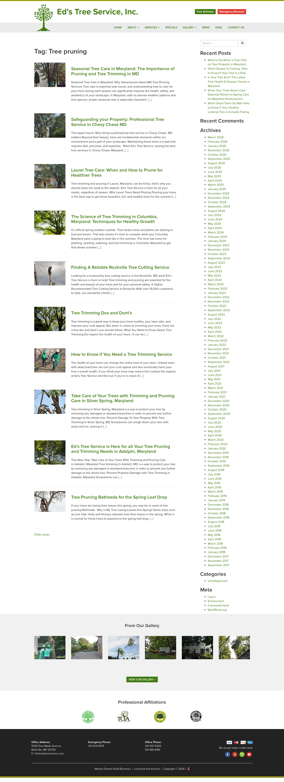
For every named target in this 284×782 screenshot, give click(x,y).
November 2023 (218, 254)
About (127, 27)
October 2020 (217, 413)
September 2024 (219, 210)
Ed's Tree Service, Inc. (101, 11)
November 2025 (218, 154)
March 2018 (216, 547)
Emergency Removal (231, 11)
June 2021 (215, 379)
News (204, 27)
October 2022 (217, 310)
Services (147, 27)
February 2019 (217, 500)
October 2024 (217, 206)
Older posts (42, 553)
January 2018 (217, 556)
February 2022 (217, 344)
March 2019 (216, 495)
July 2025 (214, 171)
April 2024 (214, 232)
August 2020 (216, 422)
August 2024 (216, 215)
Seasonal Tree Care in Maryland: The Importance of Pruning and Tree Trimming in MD (123, 71)
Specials (167, 27)
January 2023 (217, 297)
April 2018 (214, 543)
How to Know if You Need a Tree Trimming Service (116, 366)
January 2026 (217, 150)
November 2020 (218, 409)
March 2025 (216, 189)
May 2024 (214, 228)
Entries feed (216, 605)
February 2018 (217, 552)
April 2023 (214, 284)
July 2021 (214, 375)
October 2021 (217, 362)
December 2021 (218, 353)
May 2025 (214, 180)
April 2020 (214, 439)
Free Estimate (203, 11)
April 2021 (214, 387)
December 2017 (218, 560)
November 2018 (218, 513)
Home (112, 27)
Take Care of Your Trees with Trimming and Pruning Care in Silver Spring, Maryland (117, 412)
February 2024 (217, 241)
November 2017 (218, 565)
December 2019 (218, 457)
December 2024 (218, 197)
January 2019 (217, 504)
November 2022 (218, 305)
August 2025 (216, 167)
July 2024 (214, 219)
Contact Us (235, 27)
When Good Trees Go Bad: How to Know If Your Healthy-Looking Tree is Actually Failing (228, 112)
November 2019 (218, 461)
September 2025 (219, 163)
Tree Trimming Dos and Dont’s (104, 322)
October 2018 (217, 517)
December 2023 (218, 249)
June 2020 (215, 431)
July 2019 (214, 478)
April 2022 (214, 336)
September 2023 (219, 262)
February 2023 (217, 293)
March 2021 (216, 392)
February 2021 (217, 396)
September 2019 (219, 470)
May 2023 (214, 279)
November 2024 (218, 202)
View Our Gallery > (142, 683)
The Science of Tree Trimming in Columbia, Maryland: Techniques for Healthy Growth (117, 223)
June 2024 (215, 223)
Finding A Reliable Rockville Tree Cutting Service (115, 274)
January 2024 (217, 245)
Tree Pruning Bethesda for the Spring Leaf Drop (122, 516)
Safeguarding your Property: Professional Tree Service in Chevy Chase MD (121, 122)
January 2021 (217, 401)
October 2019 (217, 465)
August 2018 (216, 526)
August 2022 (216, 318)
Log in (212, 601)
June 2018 (215, 534)
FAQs (217, 27)
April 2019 (214, 491)
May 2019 (214, 487)
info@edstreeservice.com (50, 757)
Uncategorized (217, 585)
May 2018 (214, 539)
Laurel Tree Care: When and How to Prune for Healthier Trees (120, 173)
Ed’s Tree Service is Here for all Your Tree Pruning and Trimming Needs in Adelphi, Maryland (115, 465)
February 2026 (217, 146)
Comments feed (218, 609)
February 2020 (217, 448)
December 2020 (218, 405)
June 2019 (215, 483)
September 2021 (219, 366)
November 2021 (218, 357)
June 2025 (215, 176)
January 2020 (217, 452)
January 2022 (217, 349)
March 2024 (216, 236)
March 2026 (216, 141)
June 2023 (215, 275)
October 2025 (217, 158)
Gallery (187, 27)
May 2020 (214, 435)
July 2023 (214, 271)
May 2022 (214, 331)
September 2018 (219, 521)
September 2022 (219, 314)
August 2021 (216, 370)
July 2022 (214, 323)
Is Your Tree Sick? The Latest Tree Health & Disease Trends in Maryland (228, 82)
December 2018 (218, 509)
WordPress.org (218, 614)
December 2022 (218, 301)
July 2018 (214, 530)
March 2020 (216, 444)
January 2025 (217, 193)
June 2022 (215, 327)
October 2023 (217, 258)
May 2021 (214, 383)
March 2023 (216, 288)
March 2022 (216, 340)
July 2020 (214, 426)
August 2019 (216, 474)
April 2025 (214, 184)
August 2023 (216, 267)
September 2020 (219, 418)
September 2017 (219, 569)
